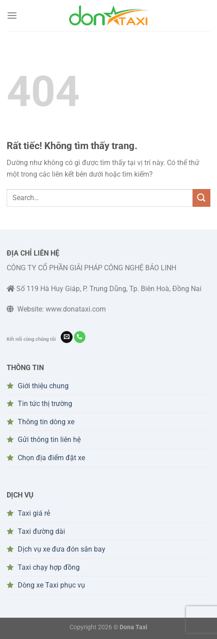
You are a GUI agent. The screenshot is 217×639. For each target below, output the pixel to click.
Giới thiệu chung (43, 386)
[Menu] (12, 15)
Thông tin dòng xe (46, 422)
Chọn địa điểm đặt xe (51, 458)
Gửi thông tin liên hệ (49, 439)
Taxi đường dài (41, 531)
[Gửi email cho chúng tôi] (67, 337)
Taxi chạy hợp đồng (49, 567)
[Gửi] (201, 197)
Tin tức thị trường (45, 403)
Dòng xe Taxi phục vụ (51, 585)
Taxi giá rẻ (34, 513)
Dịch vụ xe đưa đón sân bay (61, 549)
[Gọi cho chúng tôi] (80, 337)
